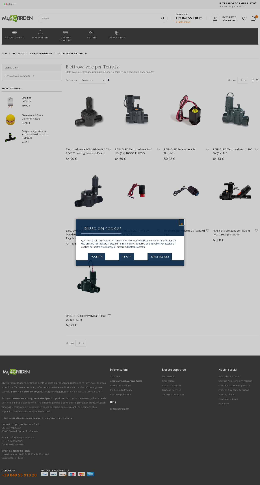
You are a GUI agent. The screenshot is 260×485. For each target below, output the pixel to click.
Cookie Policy (152, 243)
